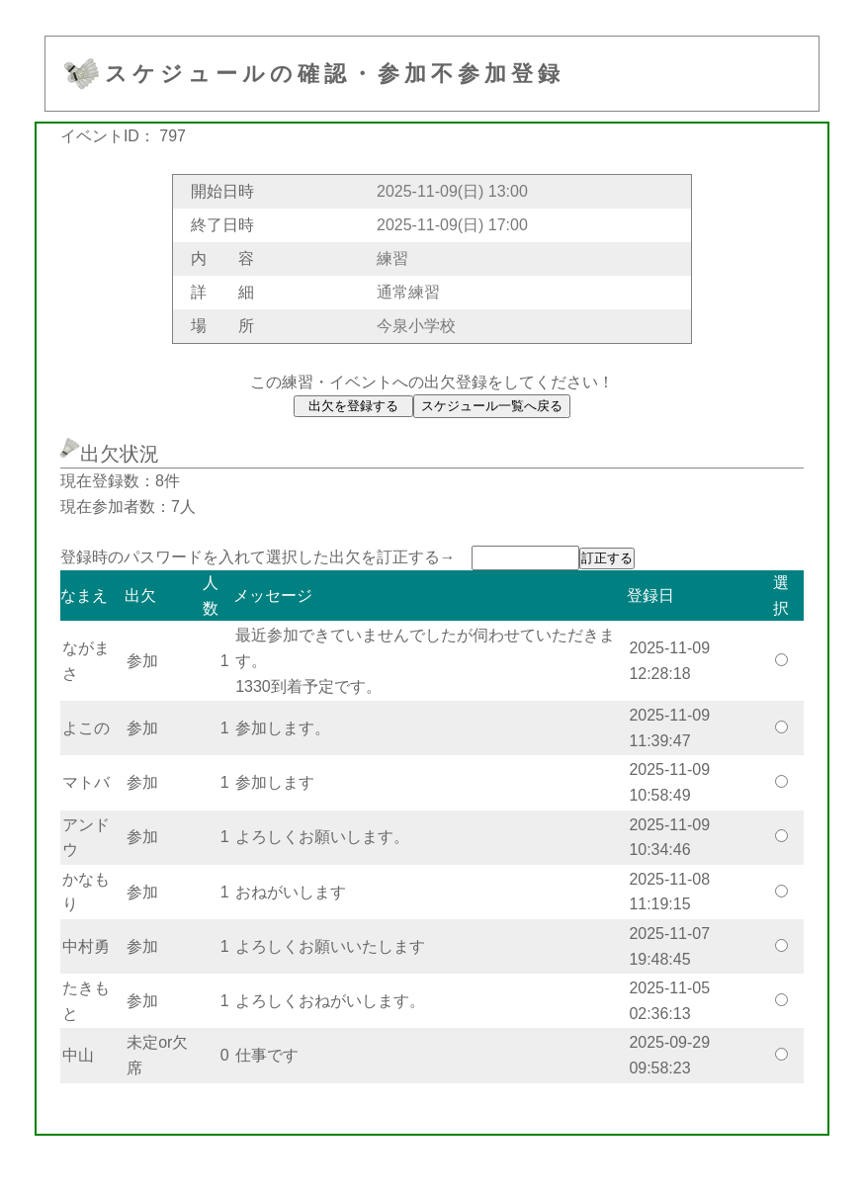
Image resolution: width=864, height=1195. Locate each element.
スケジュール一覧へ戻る (491, 405)
